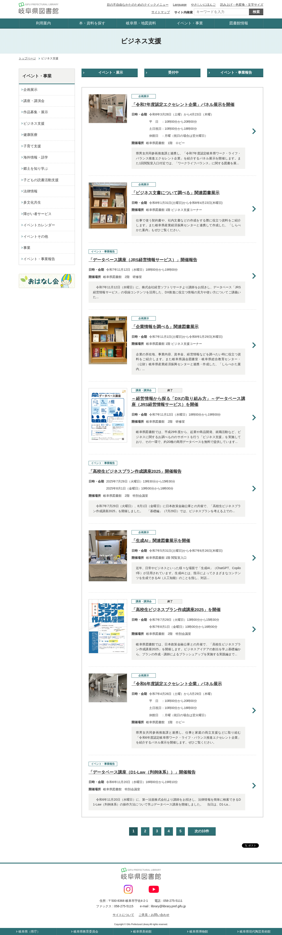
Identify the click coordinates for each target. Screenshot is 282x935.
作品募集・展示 (35, 112)
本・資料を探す (92, 23)
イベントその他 (35, 236)
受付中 (173, 72)
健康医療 (30, 135)
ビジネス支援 (34, 123)
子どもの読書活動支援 (41, 180)
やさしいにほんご (203, 4)
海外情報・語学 (35, 157)
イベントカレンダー (39, 225)
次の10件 (202, 831)
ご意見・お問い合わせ (154, 915)
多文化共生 (32, 202)
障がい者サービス (37, 214)
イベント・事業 (190, 23)
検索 (256, 12)
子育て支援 (32, 146)
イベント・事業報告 (236, 72)
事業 (26, 248)
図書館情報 (238, 23)
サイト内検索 (183, 12)
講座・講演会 (34, 101)
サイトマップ (160, 12)
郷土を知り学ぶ (35, 168)
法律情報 (30, 191)
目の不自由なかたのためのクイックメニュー (138, 4)
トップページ (27, 58)
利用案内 (43, 23)
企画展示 (30, 89)
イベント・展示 (110, 72)
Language (180, 4)
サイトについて (123, 915)
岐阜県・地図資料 (141, 23)
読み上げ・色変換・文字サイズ (241, 4)
